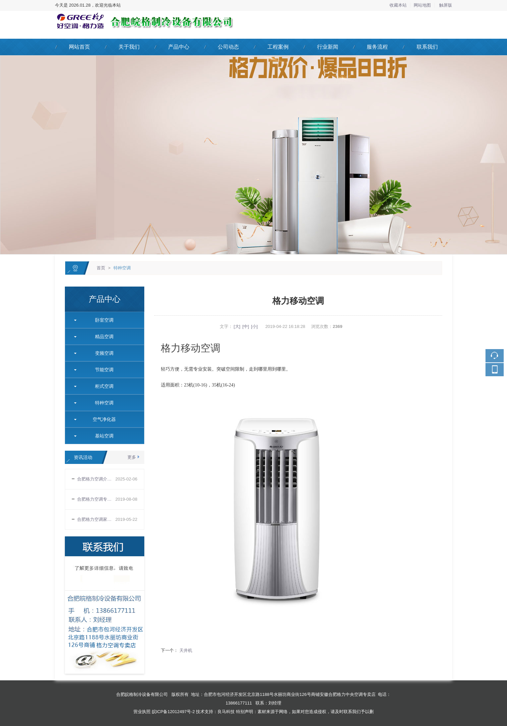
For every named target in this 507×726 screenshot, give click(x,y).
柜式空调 (102, 386)
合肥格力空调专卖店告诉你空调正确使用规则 (96, 499)
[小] (254, 326)
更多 (131, 457)
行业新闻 (327, 47)
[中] (245, 326)
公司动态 (228, 47)
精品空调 (102, 336)
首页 (101, 267)
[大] (237, 326)
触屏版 (445, 5)
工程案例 (278, 47)
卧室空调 (102, 320)
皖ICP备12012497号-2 (173, 711)
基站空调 (102, 435)
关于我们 (129, 47)
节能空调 (102, 369)
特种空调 (122, 267)
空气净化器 (102, 419)
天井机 (185, 650)
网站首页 (79, 47)
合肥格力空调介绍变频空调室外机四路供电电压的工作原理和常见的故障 (96, 478)
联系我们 (427, 47)
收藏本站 (398, 5)
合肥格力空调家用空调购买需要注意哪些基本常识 (96, 519)
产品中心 (178, 47)
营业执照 (142, 711)
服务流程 (377, 47)
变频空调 (102, 353)
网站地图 (422, 5)
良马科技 (226, 711)
